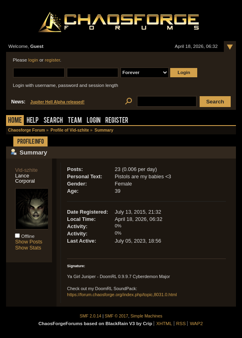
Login (93, 121)
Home (15, 121)
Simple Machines (147, 316)
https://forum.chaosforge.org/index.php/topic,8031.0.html (122, 294)
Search (53, 121)
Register (116, 121)
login (33, 60)
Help (33, 121)
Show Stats (28, 248)
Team (75, 121)
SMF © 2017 (116, 316)
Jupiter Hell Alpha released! (57, 102)
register (52, 60)
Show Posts (28, 242)
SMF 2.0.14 (91, 316)
